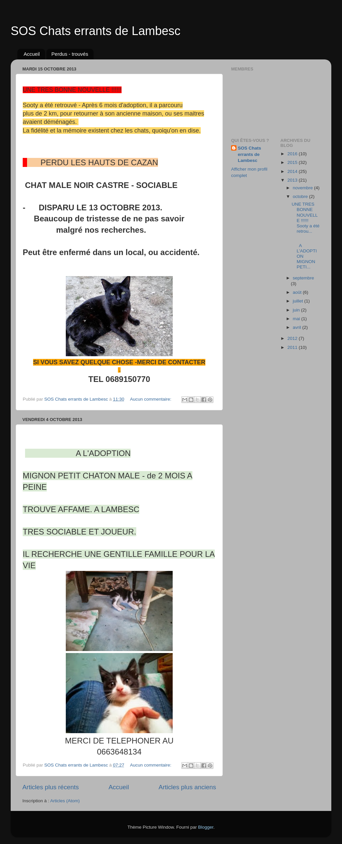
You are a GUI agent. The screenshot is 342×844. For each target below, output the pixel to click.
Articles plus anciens (187, 787)
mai (297, 318)
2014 (293, 171)
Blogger (205, 827)
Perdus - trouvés (69, 54)
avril (298, 327)
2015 (293, 162)
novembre (303, 187)
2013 (293, 180)
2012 (293, 338)
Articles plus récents (50, 787)
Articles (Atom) (65, 800)
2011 (293, 347)
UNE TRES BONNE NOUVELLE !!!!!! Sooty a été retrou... (305, 218)
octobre (301, 196)
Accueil (32, 54)
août (298, 292)
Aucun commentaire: (151, 399)
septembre (303, 277)
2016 (293, 153)
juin (297, 309)
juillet (299, 300)
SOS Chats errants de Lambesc (95, 31)
